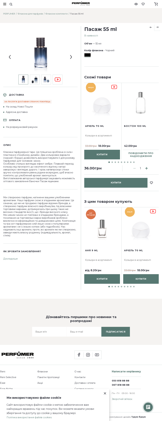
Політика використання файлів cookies (29, 417)
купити (116, 87)
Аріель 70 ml (94, 154)
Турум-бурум (138, 417)
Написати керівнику (126, 371)
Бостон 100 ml (135, 154)
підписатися (115, 331)
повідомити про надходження (141, 183)
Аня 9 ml (91, 250)
